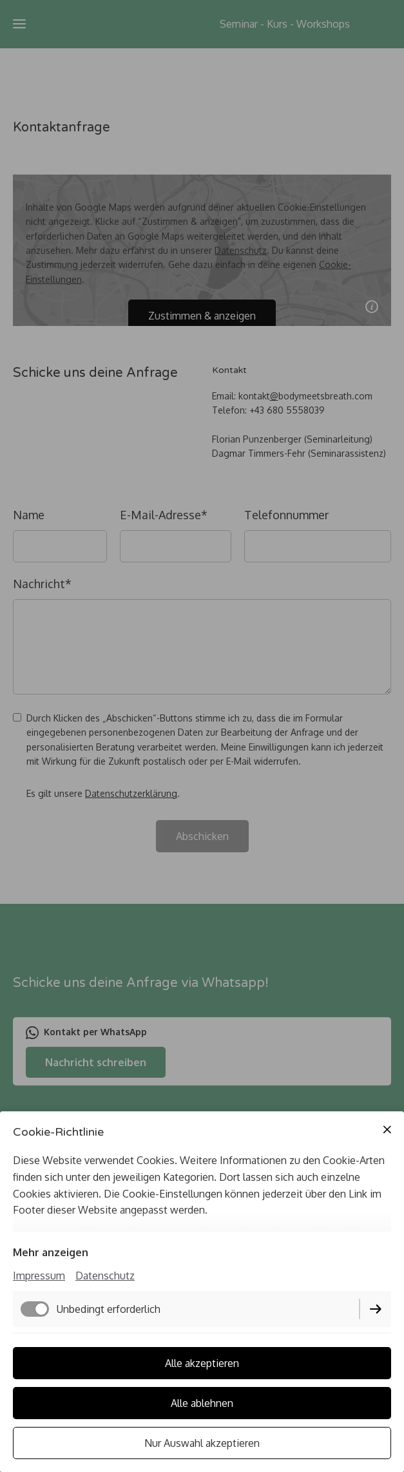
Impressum (39, 1275)
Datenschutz (105, 1275)
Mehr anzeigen (50, 1252)
